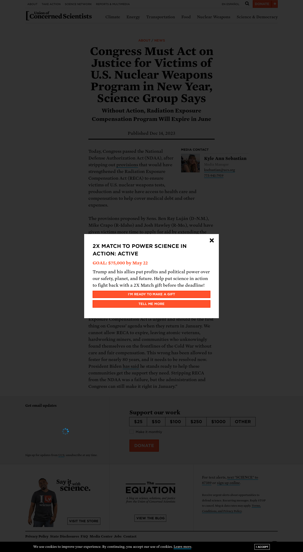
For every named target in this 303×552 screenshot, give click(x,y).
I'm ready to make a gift (151, 294)
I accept (262, 546)
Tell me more (151, 304)
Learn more (182, 547)
